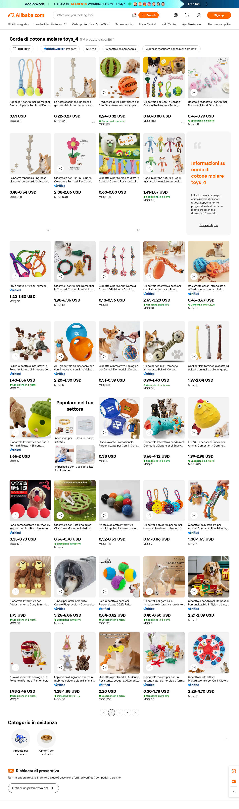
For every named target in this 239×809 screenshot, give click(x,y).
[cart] (188, 15)
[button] (134, 15)
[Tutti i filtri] (21, 48)
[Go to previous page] (103, 712)
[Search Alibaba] (93, 15)
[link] (234, 771)
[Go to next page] (135, 712)
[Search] (148, 15)
